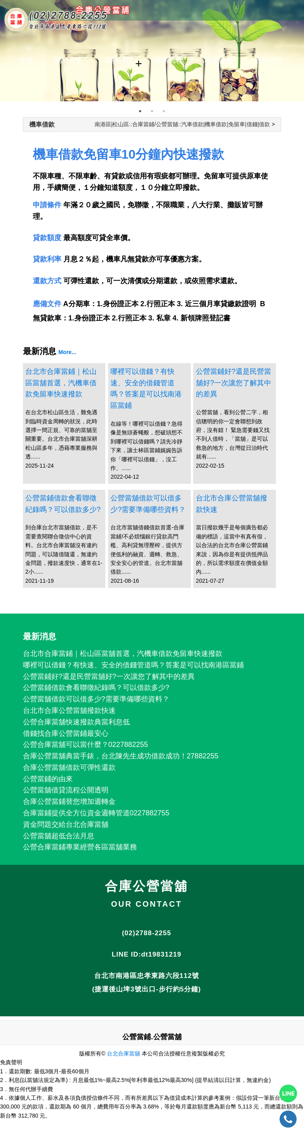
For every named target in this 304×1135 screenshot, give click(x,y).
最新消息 (268, 60)
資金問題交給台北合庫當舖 (65, 824)
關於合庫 (69, 60)
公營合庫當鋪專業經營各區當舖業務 (80, 847)
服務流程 (168, 60)
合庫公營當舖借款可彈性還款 (69, 767)
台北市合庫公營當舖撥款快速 (231, 503)
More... (67, 352)
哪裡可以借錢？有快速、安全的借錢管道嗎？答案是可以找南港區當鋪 (146, 388)
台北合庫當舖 (123, 1053)
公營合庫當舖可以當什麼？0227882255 (85, 744)
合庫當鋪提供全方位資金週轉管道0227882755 (96, 813)
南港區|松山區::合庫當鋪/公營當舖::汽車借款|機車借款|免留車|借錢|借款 (182, 124)
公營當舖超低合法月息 (58, 836)
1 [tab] (140, 111)
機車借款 (42, 124)
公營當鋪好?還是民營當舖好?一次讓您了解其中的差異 (233, 383)
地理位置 (218, 60)
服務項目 (118, 60)
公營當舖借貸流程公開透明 (65, 790)
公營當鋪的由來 (48, 779)
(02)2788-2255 (146, 933)
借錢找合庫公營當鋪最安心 (65, 733)
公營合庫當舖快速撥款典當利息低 (76, 722)
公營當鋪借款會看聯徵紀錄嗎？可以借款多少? (63, 503)
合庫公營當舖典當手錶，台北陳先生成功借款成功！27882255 (120, 756)
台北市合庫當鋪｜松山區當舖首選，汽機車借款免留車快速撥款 (61, 383)
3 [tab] (164, 111)
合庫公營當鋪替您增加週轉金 (69, 801)
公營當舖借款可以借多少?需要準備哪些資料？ (148, 503)
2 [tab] (152, 111)
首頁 (26, 60)
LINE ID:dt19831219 (146, 954)
